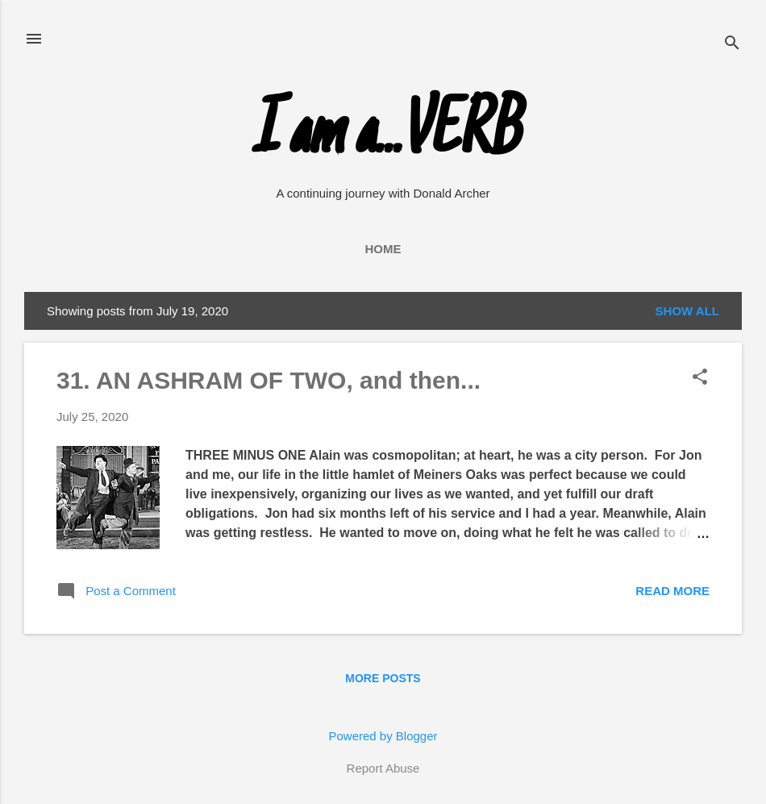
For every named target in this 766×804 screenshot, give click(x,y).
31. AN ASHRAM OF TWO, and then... (268, 380)
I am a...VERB (383, 135)
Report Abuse (383, 768)
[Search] (732, 44)
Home (383, 249)
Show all (687, 311)
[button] (700, 378)
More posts (382, 678)
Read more (672, 591)
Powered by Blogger (382, 736)
